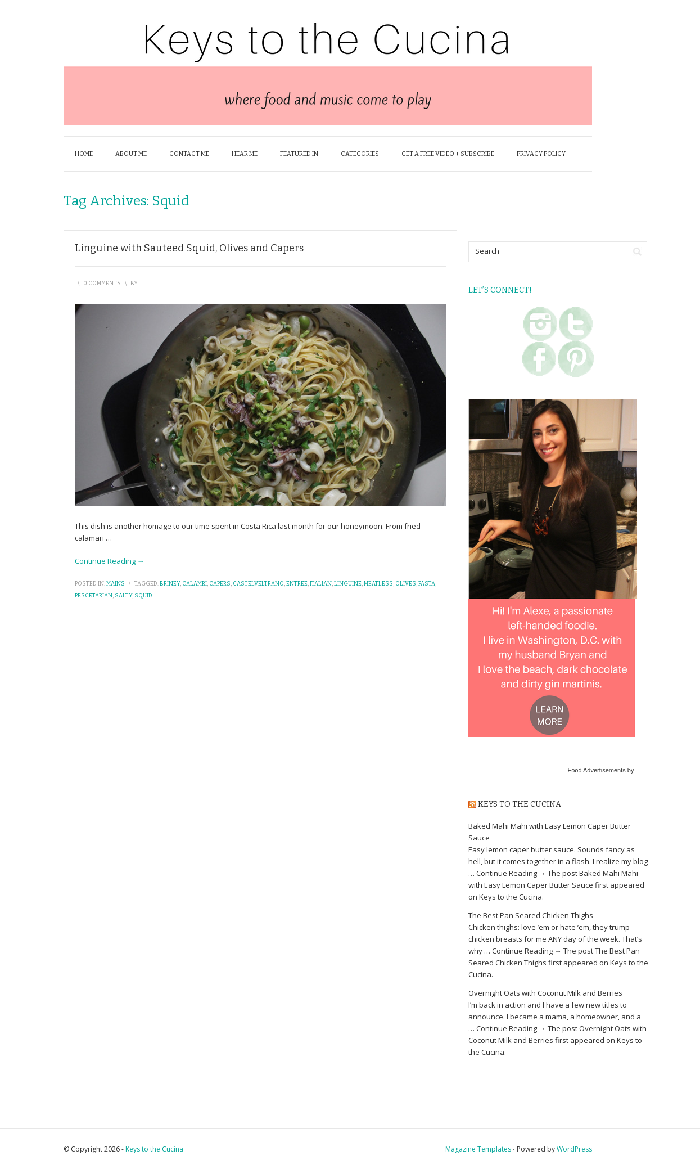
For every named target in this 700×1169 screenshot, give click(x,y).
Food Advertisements (596, 770)
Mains (115, 584)
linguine (348, 584)
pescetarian (93, 595)
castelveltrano (258, 584)
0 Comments (102, 283)
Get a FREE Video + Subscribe (447, 154)
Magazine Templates (478, 1149)
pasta (426, 584)
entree (297, 584)
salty (123, 595)
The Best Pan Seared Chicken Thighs (530, 915)
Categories (360, 154)
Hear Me (245, 154)
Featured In (299, 154)
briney (170, 584)
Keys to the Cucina (519, 804)
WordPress (574, 1149)
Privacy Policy (541, 154)
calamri (194, 584)
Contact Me (189, 154)
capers (220, 584)
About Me (131, 154)
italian (321, 584)
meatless (378, 584)
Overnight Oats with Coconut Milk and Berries (545, 993)
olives (405, 584)
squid (143, 595)
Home (84, 154)
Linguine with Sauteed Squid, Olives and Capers (189, 248)
